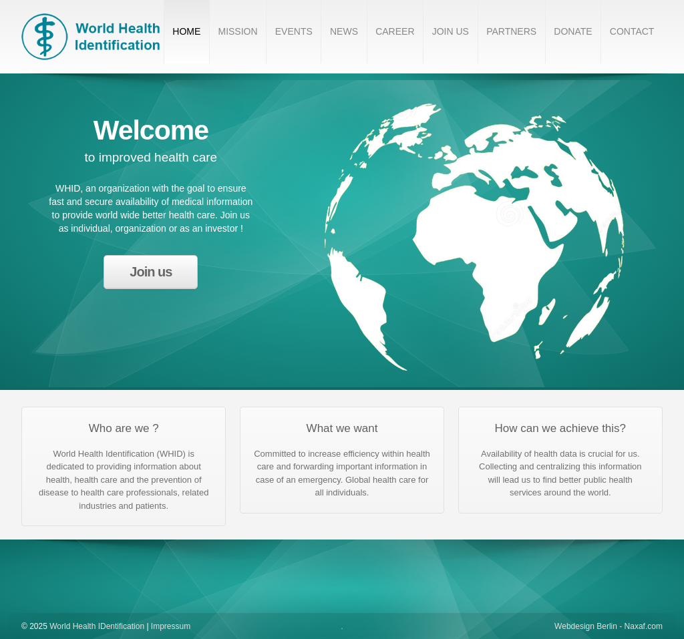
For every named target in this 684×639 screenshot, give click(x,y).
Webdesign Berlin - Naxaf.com (608, 626)
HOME (186, 31)
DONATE (573, 31)
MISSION (237, 31)
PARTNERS (511, 31)
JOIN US (450, 31)
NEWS (344, 31)
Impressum (170, 626)
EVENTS (294, 31)
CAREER (394, 31)
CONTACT (632, 31)
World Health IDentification (97, 626)
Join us (151, 271)
